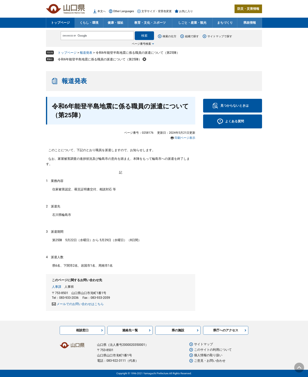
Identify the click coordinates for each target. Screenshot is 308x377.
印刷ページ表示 (185, 138)
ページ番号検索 (141, 43)
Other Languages (123, 11)
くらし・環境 (89, 23)
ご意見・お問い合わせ (210, 360)
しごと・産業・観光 (192, 23)
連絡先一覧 (130, 330)
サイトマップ (203, 344)
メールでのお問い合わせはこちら (80, 304)
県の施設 (178, 330)
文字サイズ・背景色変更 (156, 11)
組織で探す (192, 36)
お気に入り (186, 11)
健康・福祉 (115, 23)
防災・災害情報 (248, 9)
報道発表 (86, 53)
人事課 (56, 287)
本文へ (101, 11)
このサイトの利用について (213, 350)
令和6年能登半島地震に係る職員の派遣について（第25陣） (100, 59)
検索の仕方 (169, 36)
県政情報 (249, 23)
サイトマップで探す (219, 36)
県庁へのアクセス (225, 330)
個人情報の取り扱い (208, 355)
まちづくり (225, 23)
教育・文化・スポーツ (150, 23)
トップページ (60, 23)
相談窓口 (82, 330)
